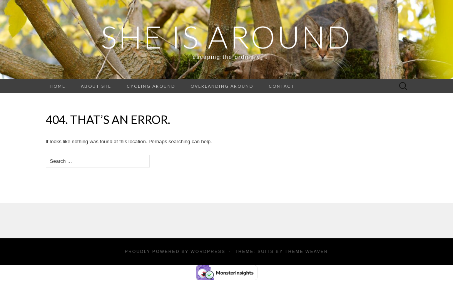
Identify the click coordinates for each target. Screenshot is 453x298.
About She (96, 86)
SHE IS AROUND (226, 36)
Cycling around (151, 86)
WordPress (208, 251)
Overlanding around (222, 86)
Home (57, 86)
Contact (281, 86)
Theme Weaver (306, 251)
